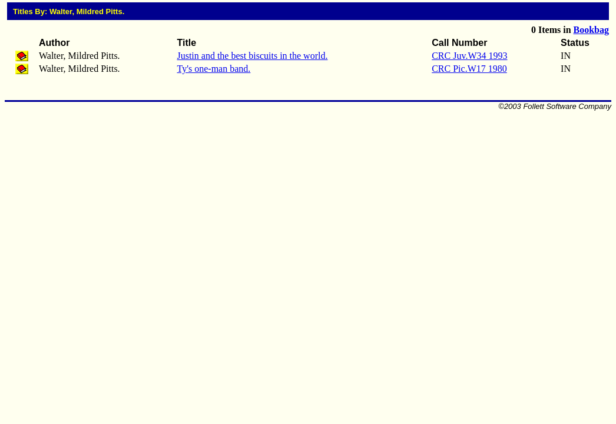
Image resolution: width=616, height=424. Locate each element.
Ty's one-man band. (213, 69)
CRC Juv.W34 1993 (469, 56)
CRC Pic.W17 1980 (469, 69)
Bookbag (591, 30)
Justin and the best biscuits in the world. (252, 56)
